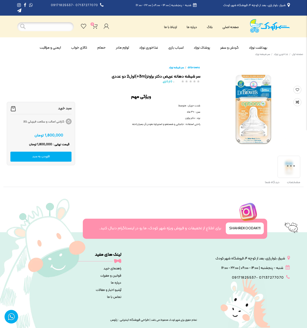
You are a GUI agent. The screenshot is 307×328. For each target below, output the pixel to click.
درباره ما (192, 27)
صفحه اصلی (230, 27)
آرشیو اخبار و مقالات (108, 290)
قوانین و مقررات (110, 275)
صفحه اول (297, 54)
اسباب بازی (175, 47)
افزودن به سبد (41, 156)
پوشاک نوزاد (202, 47)
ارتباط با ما (170, 27)
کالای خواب (79, 47)
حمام (101, 47)
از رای (167, 82)
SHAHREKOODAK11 (244, 228)
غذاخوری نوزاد (148, 47)
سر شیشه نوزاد (263, 54)
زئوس (113, 320)
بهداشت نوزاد (258, 47)
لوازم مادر (122, 47)
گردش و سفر (229, 47)
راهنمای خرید (112, 268)
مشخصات (293, 182)
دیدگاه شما (272, 182)
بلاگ (210, 27)
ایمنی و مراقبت (50, 47)
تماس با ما (114, 297)
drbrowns (194, 68)
